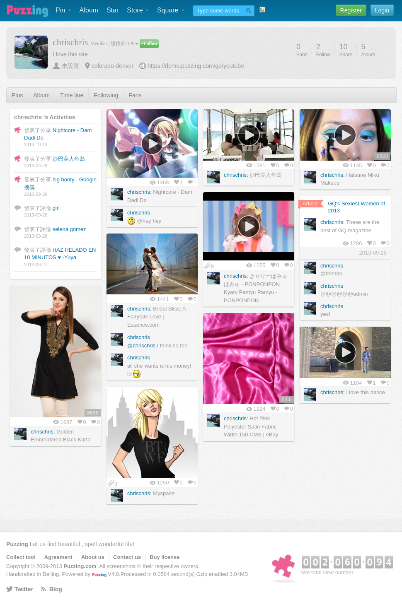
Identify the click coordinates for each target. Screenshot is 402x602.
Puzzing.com (79, 566)
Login (382, 10)
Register (351, 10)
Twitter (24, 589)
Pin (63, 10)
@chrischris (141, 345)
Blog (55, 589)
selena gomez (69, 229)
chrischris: (139, 192)
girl (56, 208)
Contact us (127, 557)
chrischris (138, 212)
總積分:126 (124, 43)
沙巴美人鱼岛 (69, 159)
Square (170, 10)
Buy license (164, 557)
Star (113, 10)
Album (89, 10)
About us (92, 557)
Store (138, 10)
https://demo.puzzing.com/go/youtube (196, 66)
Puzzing (17, 544)
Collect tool (21, 557)
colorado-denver (112, 66)
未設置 (70, 66)
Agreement (58, 557)
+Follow (149, 43)
